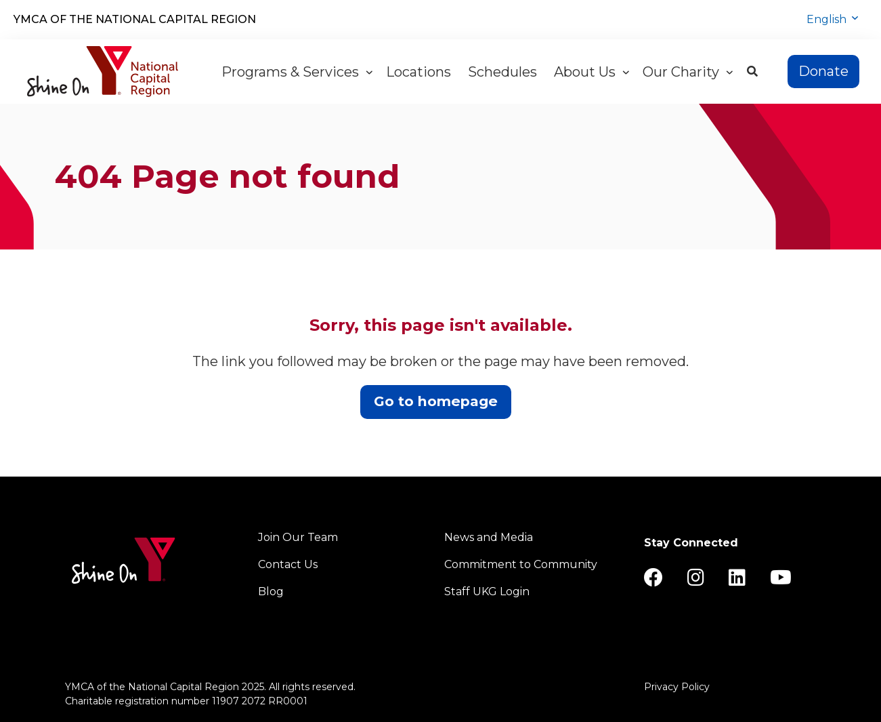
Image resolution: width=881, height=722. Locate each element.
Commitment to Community (520, 564)
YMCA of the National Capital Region (135, 19)
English (828, 19)
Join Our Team (298, 537)
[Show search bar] (752, 72)
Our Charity (688, 72)
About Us (591, 72)
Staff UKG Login (487, 591)
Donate (823, 71)
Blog (271, 591)
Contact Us (288, 564)
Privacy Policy (677, 687)
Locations (420, 72)
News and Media (488, 537)
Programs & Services (296, 72)
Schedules (504, 72)
